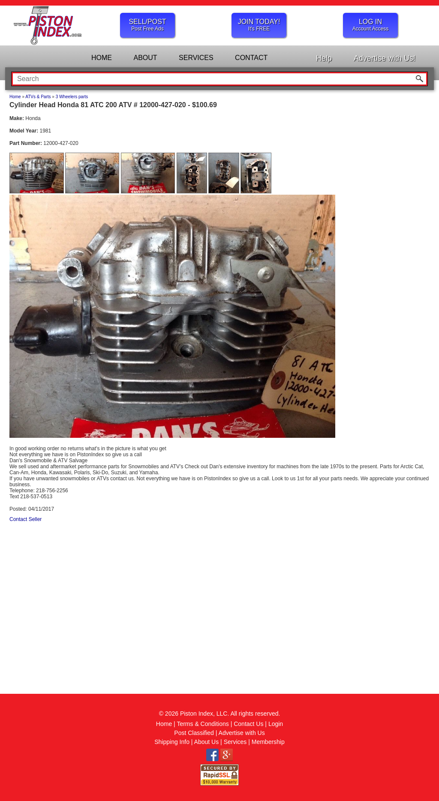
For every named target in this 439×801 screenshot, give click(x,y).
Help (324, 58)
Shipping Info (171, 741)
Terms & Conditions (203, 723)
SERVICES (196, 57)
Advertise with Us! (384, 58)
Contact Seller (25, 519)
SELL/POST (147, 25)
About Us (206, 741)
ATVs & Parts (38, 96)
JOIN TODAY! (259, 25)
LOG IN (370, 25)
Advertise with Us (242, 732)
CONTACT (251, 57)
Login (275, 723)
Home (15, 96)
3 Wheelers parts (72, 96)
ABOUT (145, 57)
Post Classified (194, 732)
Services (235, 741)
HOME (101, 57)
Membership (268, 741)
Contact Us (248, 723)
